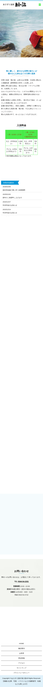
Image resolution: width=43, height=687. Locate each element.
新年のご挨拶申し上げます (12, 197)
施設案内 (21, 648)
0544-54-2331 (23, 581)
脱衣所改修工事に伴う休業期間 (14, 190)
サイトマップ (21, 668)
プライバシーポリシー (21, 673)
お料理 (21, 653)
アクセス (21, 663)
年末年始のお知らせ (10, 205)
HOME (21, 643)
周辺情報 (21, 658)
